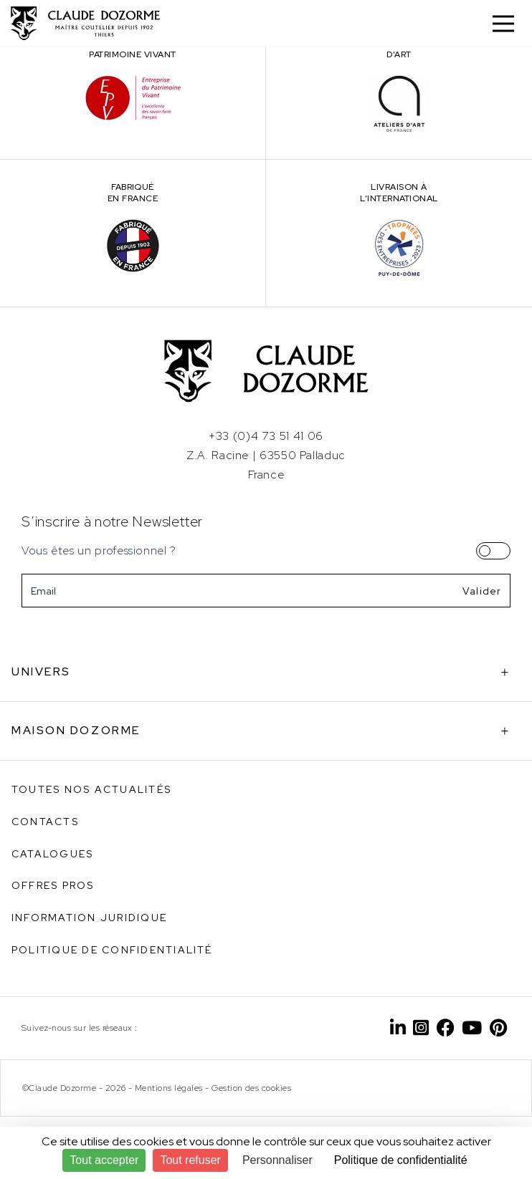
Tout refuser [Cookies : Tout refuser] (190, 1160)
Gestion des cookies (251, 1088)
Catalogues (52, 853)
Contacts (45, 821)
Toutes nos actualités (91, 789)
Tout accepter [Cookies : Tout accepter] (104, 1160)
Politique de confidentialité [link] (400, 1160)
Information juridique (89, 917)
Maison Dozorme (76, 730)
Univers (41, 671)
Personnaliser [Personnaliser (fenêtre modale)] (277, 1160)
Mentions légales (169, 1088)
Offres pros (53, 885)
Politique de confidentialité (112, 949)
